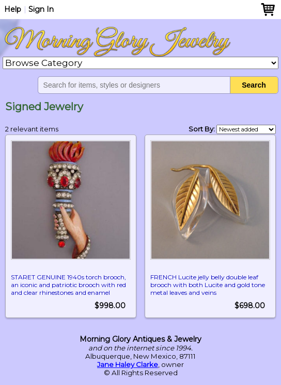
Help (12, 9)
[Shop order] (246, 129)
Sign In (41, 9)
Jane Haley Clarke (127, 364)
